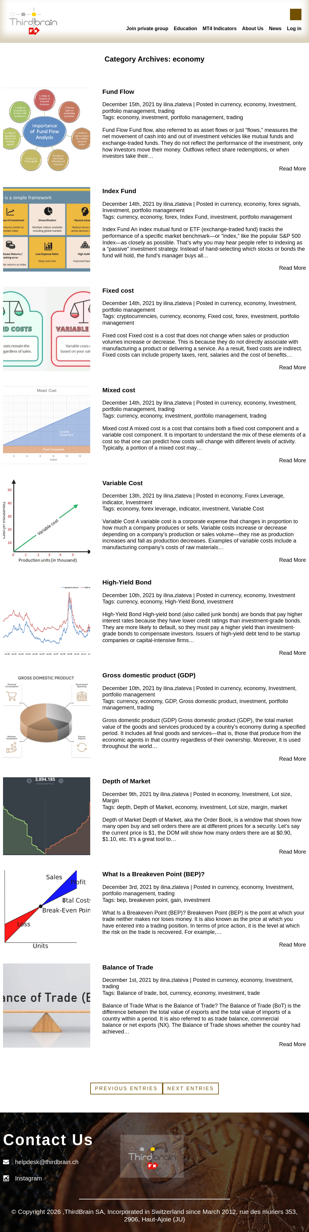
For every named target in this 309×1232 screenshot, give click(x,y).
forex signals (284, 204)
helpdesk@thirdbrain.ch (46, 1162)
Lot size (281, 794)
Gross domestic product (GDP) (149, 675)
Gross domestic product (207, 701)
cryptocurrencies (137, 316)
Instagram (28, 1178)
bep (121, 900)
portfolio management (128, 111)
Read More (292, 169)
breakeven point (148, 900)
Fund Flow (118, 91)
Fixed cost (118, 290)
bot (163, 993)
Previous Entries (126, 1088)
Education (185, 28)
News (275, 28)
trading (166, 111)
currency (230, 104)
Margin (110, 800)
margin (259, 807)
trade (253, 993)
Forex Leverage (264, 496)
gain (176, 900)
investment (155, 117)
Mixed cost (118, 390)
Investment (282, 104)
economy (255, 104)
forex (171, 217)
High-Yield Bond (126, 582)
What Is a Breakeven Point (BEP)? (153, 874)
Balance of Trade (127, 967)
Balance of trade (136, 993)
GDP (170, 701)
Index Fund (119, 190)
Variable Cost (122, 482)
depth (123, 807)
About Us (252, 28)
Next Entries (190, 1088)
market (278, 807)
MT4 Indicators (219, 28)
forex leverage (159, 509)
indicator (112, 502)
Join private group (147, 28)
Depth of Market (126, 781)
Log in (294, 28)
